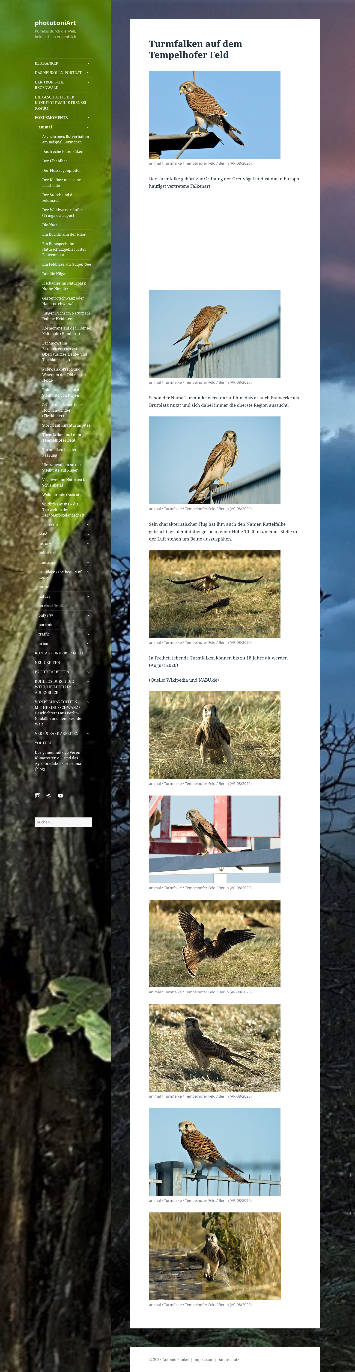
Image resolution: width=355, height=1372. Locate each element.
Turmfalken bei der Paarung (59, 452)
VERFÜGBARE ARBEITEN (56, 733)
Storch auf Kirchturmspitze (66, 425)
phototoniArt (55, 22)
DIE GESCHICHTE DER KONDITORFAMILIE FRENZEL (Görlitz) (61, 103)
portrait (46, 624)
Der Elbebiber (54, 160)
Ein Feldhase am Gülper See (66, 264)
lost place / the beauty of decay (60, 574)
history (45, 543)
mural (44, 586)
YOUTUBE (43, 742)
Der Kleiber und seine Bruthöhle (61, 182)
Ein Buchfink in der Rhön (64, 234)
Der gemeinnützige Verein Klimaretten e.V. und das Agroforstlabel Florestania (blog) (58, 761)
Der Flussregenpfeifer (61, 170)
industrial (47, 552)
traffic (44, 634)
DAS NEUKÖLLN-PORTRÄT (58, 72)
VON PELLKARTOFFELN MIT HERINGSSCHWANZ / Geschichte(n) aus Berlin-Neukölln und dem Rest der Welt (59, 713)
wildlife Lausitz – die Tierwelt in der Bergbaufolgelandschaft (63, 510)
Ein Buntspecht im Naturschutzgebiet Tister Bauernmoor (64, 249)
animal (45, 127)
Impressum (203, 1359)
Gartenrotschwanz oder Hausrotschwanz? (63, 301)
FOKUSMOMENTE (51, 117)
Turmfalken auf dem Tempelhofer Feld (61, 437)
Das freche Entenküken (62, 151)
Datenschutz (228, 1359)
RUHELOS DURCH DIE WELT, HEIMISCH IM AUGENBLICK (54, 687)
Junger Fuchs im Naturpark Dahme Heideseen (66, 316)
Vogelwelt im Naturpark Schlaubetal (63, 482)
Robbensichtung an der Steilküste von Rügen (62, 392)
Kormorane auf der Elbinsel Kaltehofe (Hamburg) (66, 331)
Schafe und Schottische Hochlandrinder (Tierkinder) (62, 410)
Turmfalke (169, 179)
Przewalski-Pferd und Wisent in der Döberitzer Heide (64, 375)
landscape (47, 562)
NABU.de (208, 680)
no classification (53, 605)
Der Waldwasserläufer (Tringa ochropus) (62, 212)
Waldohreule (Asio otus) (63, 494)
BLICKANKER (46, 63)
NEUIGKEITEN (47, 662)
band (43, 534)
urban (44, 643)
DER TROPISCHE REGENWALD (49, 85)
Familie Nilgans (55, 273)
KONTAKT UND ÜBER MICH (59, 653)
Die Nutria (51, 224)
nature (45, 596)
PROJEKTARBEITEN (52, 671)
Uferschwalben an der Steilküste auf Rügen (61, 467)
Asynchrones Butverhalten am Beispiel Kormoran (65, 139)
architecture (50, 524)
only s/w (46, 615)
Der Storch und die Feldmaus (59, 197)
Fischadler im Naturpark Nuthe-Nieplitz (64, 286)
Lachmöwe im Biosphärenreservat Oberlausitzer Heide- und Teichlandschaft (64, 351)
